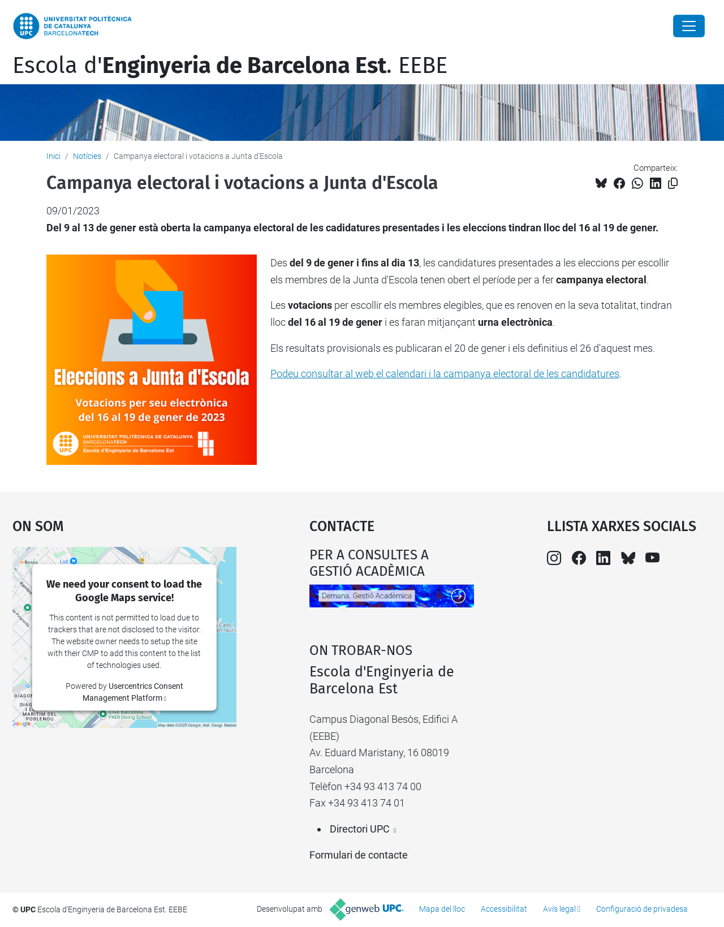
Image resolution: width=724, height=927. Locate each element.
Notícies (87, 156)
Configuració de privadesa (642, 908)
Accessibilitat (504, 908)
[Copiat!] (673, 183)
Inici (53, 156)
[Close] (689, 26)
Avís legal (559, 908)
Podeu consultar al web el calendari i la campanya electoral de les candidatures (444, 374)
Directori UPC (359, 829)
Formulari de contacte (358, 855)
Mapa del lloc (442, 908)
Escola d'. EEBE (229, 65)
